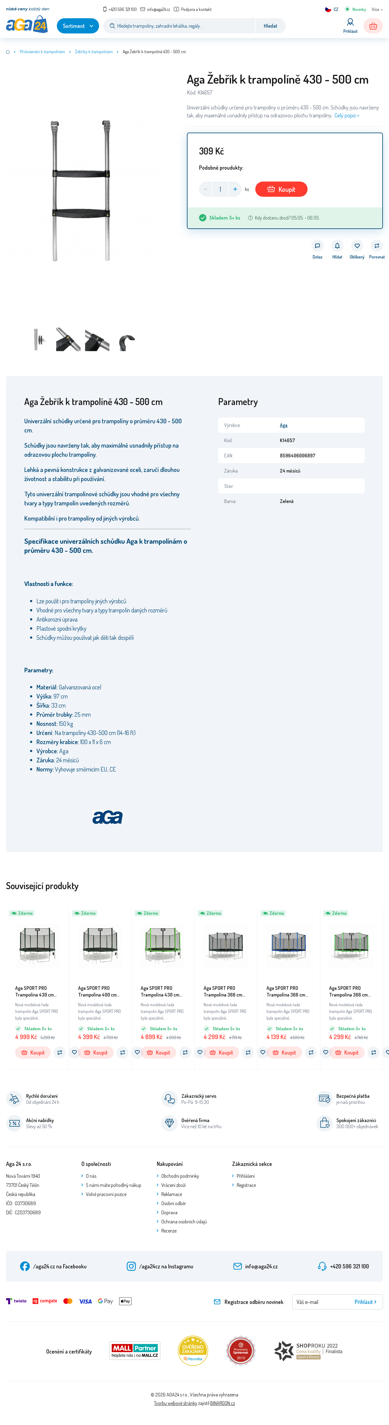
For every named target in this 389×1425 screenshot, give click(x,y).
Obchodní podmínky (180, 1176)
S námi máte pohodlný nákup (113, 1185)
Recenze (169, 1231)
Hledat (270, 26)
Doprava (169, 1212)
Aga (283, 425)
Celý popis (345, 115)
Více (375, 9)
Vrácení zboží (173, 1185)
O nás (91, 1176)
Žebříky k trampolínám (94, 51)
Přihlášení (246, 1176)
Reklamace (171, 1194)
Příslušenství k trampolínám (42, 51)
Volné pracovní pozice (106, 1194)
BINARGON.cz (222, 1403)
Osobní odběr (173, 1203)
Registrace (246, 1185)
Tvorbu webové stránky (175, 1403)
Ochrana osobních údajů (184, 1222)
